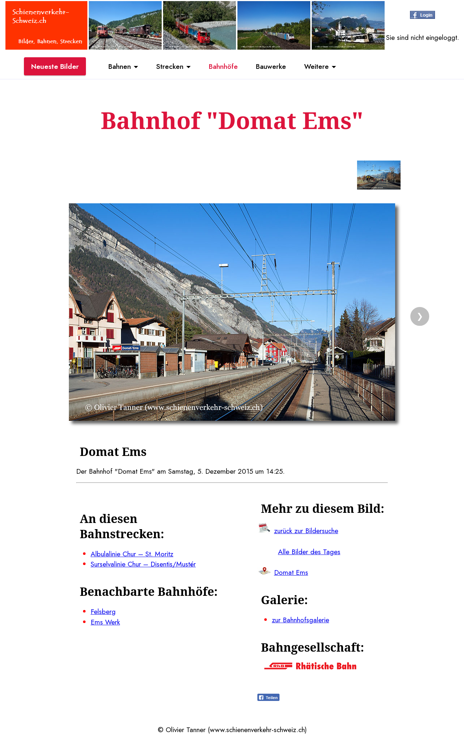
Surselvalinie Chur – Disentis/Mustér (143, 564)
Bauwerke (271, 66)
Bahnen (119, 66)
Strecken (169, 66)
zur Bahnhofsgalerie (300, 620)
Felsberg (103, 611)
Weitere (316, 66)
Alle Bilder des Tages (309, 552)
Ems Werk (105, 622)
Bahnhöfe (223, 66)
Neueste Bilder (55, 66)
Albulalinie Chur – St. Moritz (132, 554)
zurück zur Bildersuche (306, 531)
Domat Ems (291, 572)
